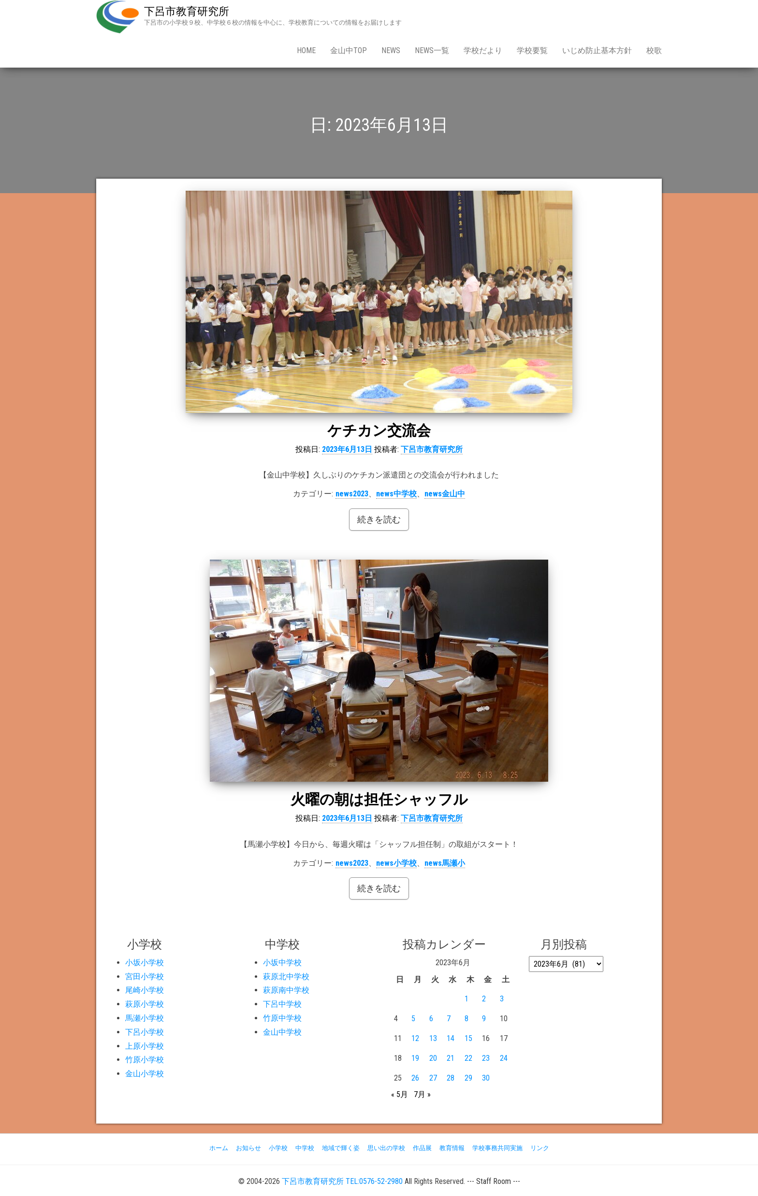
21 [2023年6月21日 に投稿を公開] (450, 1058)
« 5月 (399, 1094)
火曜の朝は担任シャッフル (379, 799)
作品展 (422, 1148)
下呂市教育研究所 (186, 11)
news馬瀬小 (444, 863)
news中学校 (396, 493)
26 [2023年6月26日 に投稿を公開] (415, 1078)
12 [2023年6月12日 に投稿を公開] (415, 1038)
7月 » (422, 1094)
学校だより (483, 50)
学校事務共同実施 (497, 1148)
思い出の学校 (386, 1148)
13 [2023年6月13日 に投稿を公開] (433, 1038)
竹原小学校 (144, 1059)
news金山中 (444, 493)
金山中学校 (282, 1032)
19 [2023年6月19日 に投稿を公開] (415, 1058)
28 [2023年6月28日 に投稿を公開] (450, 1078)
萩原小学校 (144, 1004)
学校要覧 (532, 50)
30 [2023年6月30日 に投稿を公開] (486, 1078)
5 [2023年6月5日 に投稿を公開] (413, 1018)
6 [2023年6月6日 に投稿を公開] (431, 1018)
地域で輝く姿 (341, 1148)
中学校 (304, 1148)
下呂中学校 (282, 1004)
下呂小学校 (144, 1032)
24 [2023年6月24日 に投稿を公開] (504, 1058)
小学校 (278, 1148)
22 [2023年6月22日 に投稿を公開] (468, 1058)
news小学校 (396, 863)
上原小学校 (144, 1046)
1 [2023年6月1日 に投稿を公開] (466, 998)
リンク (539, 1148)
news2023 (351, 493)
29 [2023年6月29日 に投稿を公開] (468, 1078)
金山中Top (348, 50)
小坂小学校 (144, 962)
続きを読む (379, 519)
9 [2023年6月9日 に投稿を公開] (484, 1018)
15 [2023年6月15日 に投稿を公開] (468, 1038)
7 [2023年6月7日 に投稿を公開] (449, 1018)
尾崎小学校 (144, 990)
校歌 (654, 50)
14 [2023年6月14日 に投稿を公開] (450, 1038)
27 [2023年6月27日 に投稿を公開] (433, 1078)
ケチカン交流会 (379, 430)
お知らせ (248, 1148)
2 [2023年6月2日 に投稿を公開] (484, 998)
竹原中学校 (282, 1018)
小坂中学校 (282, 962)
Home (306, 50)
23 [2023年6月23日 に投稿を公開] (486, 1058)
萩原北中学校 (286, 976)
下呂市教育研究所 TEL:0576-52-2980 (342, 1181)
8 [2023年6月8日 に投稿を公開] (466, 1018)
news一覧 (432, 50)
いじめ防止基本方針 (597, 50)
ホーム (218, 1148)
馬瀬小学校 (144, 1018)
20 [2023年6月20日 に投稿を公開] (433, 1058)
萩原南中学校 (286, 990)
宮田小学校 (144, 976)
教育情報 (452, 1148)
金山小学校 (144, 1073)
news (390, 50)
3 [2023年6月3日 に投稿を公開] (502, 998)
